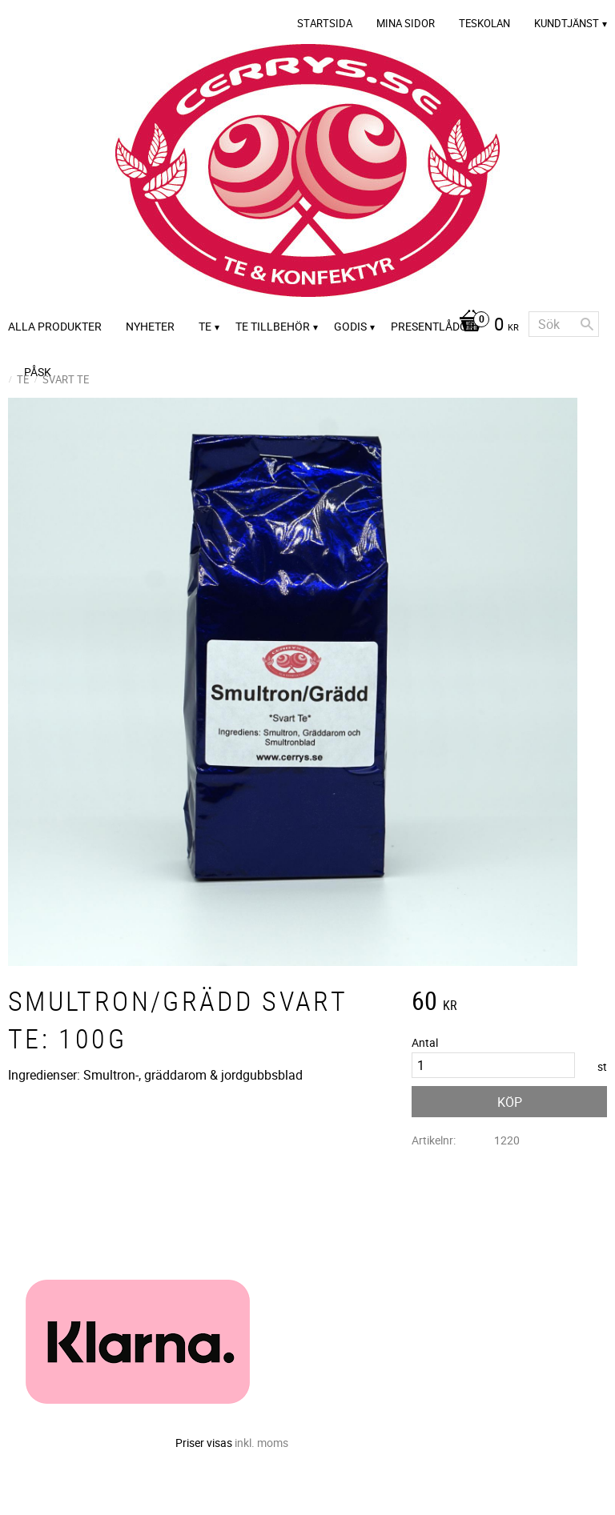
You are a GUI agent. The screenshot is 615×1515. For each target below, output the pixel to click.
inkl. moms (261, 1442)
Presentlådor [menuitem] (433, 326)
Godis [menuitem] (350, 326)
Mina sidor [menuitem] (405, 23)
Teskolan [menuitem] (484, 23)
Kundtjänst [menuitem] (566, 23)
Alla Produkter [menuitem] (55, 326)
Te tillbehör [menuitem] (272, 326)
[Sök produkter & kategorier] (564, 324)
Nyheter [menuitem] (150, 326)
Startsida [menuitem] (324, 23)
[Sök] (587, 324)
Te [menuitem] (205, 326)
